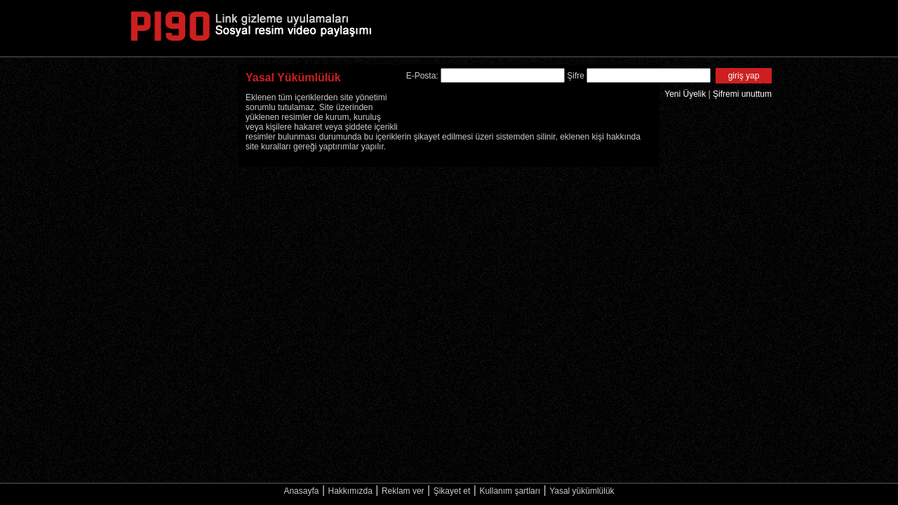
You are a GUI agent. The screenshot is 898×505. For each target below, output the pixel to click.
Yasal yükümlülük (581, 491)
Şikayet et (452, 491)
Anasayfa (301, 491)
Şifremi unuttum (742, 94)
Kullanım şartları (509, 491)
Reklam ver (403, 491)
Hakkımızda (350, 491)
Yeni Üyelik (685, 94)
